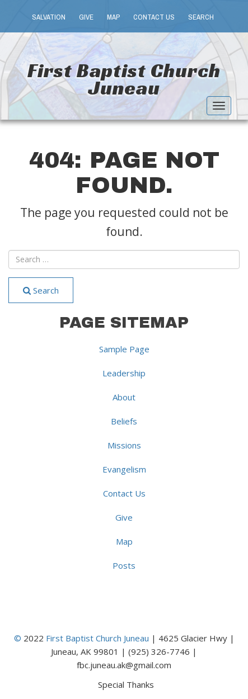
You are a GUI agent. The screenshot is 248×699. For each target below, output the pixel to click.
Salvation (48, 17)
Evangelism (124, 469)
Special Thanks (126, 683)
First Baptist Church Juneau (124, 79)
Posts (124, 565)
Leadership (124, 373)
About (124, 397)
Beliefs (124, 421)
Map (113, 17)
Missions (124, 445)
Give (86, 17)
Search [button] (201, 17)
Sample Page (124, 349)
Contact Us (154, 17)
